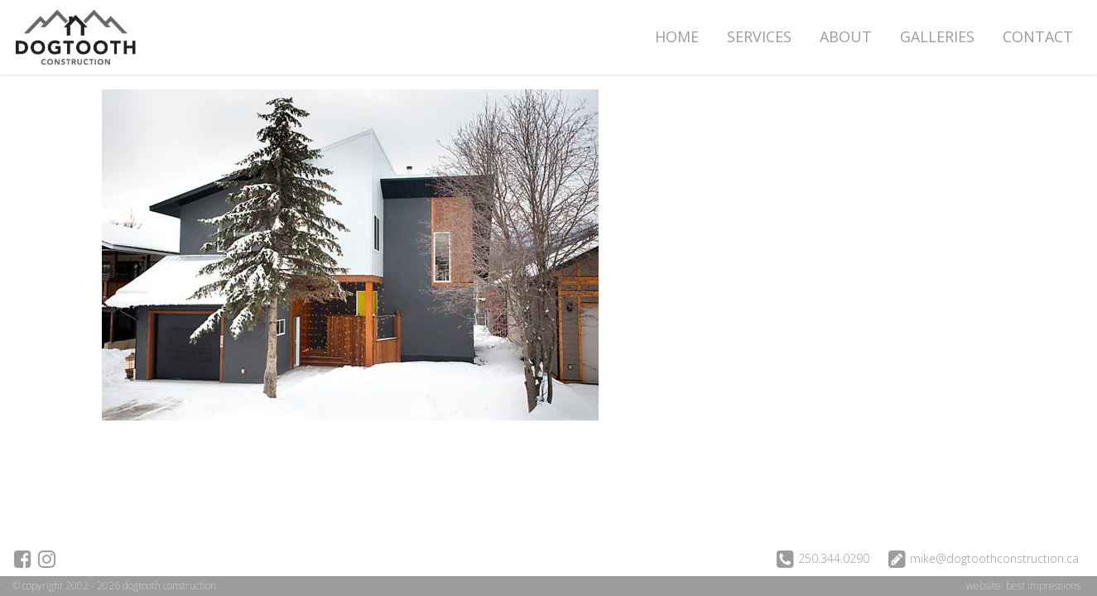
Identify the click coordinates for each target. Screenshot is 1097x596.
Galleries (937, 36)
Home (677, 36)
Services (759, 36)
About (846, 36)
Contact (1038, 36)
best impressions (1043, 586)
